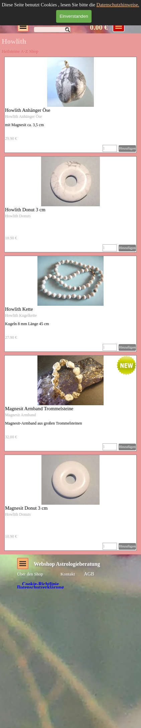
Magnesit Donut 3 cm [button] (26, 508)
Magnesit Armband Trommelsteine (39, 408)
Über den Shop (30, 573)
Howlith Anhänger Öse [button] (27, 110)
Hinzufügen (127, 148)
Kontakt (67, 573)
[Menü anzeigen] (119, 26)
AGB (89, 573)
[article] (70, 105)
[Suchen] (52, 29)
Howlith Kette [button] (19, 309)
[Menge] (110, 148)
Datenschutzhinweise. (118, 4)
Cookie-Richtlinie (40, 583)
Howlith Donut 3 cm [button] (25, 209)
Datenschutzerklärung (40, 587)
